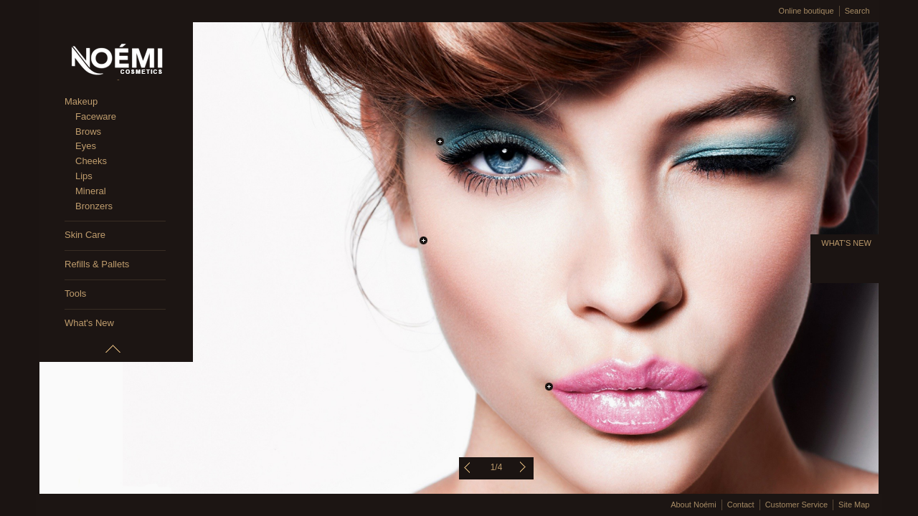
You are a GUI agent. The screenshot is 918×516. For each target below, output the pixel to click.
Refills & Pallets (97, 264)
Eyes (85, 145)
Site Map (853, 504)
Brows (88, 131)
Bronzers (94, 206)
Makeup (81, 101)
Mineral (90, 191)
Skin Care (85, 234)
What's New (89, 322)
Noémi (116, 61)
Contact (740, 504)
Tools (75, 293)
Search (857, 10)
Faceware (95, 116)
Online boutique (806, 10)
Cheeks (91, 161)
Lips (84, 176)
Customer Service (796, 504)
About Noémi (693, 504)
